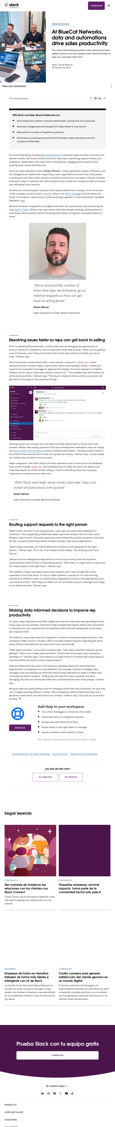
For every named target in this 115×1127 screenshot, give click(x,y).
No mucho (71, 777)
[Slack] (12, 5)
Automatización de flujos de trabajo (31, 753)
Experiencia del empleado (84, 753)
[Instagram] (48, 1093)
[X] (60, 1093)
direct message (73, 193)
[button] (57, 1086)
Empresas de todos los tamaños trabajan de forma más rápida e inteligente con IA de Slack (27, 977)
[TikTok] (72, 1093)
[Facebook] (54, 1093)
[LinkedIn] (42, 1093)
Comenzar (96, 5)
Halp (22, 200)
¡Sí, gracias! (45, 777)
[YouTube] (66, 1093)
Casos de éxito (60, 753)
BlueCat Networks (51, 155)
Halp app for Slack (18, 209)
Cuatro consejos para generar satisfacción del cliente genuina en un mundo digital (83, 977)
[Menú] (108, 6)
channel (47, 193)
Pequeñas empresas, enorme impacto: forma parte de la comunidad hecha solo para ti (80, 888)
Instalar (20, 728)
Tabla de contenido (14, 86)
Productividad (60, 24)
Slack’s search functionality (27, 450)
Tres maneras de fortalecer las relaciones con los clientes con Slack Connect (26, 888)
